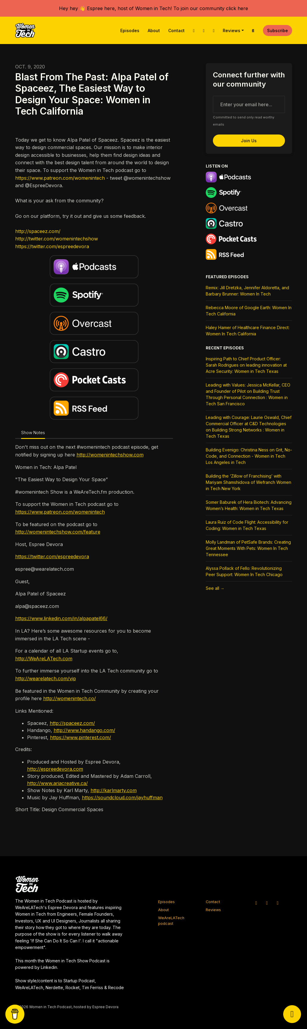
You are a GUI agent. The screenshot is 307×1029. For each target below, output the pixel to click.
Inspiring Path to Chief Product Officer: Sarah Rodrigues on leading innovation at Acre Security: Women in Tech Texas (246, 365)
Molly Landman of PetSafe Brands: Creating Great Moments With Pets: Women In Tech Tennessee (248, 548)
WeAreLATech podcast (171, 921)
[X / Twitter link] (194, 30)
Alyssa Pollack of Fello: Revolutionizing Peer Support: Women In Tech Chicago (244, 571)
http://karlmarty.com (114, 790)
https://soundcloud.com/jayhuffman (122, 797)
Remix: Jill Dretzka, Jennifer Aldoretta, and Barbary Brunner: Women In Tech (247, 290)
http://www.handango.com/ (84, 730)
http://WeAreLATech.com (43, 659)
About (154, 30)
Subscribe (277, 30)
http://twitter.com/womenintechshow (56, 239)
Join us (249, 140)
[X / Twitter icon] (256, 903)
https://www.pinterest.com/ (80, 737)
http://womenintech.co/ (69, 698)
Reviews (231, 30)
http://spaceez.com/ (37, 231)
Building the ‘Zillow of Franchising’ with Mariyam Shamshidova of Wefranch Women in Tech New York (248, 482)
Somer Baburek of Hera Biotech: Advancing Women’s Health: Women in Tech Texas (249, 505)
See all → (215, 588)
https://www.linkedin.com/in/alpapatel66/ (61, 618)
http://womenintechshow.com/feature (57, 532)
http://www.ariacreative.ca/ (57, 783)
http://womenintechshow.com (110, 455)
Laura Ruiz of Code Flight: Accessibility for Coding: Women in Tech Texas (247, 525)
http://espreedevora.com (55, 769)
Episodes (129, 30)
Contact (176, 30)
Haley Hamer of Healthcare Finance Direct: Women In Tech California (247, 330)
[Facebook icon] (278, 903)
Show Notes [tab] (33, 432)
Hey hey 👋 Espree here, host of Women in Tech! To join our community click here (153, 8)
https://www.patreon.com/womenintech (60, 178)
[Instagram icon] (267, 903)
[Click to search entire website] (253, 30)
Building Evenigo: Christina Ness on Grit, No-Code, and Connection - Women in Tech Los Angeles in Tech (249, 456)
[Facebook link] (214, 30)
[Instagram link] (204, 30)
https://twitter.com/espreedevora (52, 246)
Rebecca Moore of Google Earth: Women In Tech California (249, 310)
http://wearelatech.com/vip (45, 678)
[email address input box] (249, 104)
